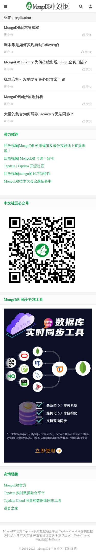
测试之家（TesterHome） (75, 535)
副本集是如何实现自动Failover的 (31, 45)
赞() (87, 34)
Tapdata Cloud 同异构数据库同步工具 (32, 501)
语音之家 (11, 508)
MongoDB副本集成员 (21, 27)
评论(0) (8, 34)
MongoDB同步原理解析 (23, 97)
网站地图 (71, 548)
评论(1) (8, 51)
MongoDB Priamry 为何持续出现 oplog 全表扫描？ (46, 62)
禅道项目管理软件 (45, 535)
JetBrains (54, 539)
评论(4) (8, 103)
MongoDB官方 (15, 485)
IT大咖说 (26, 535)
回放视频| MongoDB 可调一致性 (29, 158)
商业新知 (42, 539)
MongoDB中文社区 (48, 6)
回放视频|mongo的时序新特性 (27, 174)
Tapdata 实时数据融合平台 (24, 493)
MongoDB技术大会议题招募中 (27, 181)
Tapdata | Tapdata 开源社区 (24, 166)
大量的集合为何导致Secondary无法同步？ (39, 114)
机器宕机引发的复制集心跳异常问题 (34, 79)
